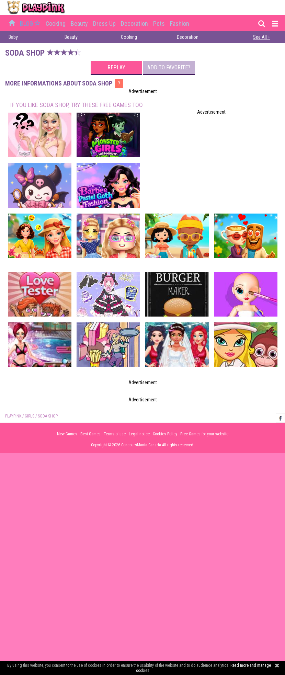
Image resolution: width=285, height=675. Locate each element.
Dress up (104, 23)
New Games (67, 434)
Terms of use (115, 434)
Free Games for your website (204, 434)
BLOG (31, 23)
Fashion (179, 23)
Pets (159, 23)
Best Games (90, 434)
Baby (13, 37)
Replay (116, 67)
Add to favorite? (168, 67)
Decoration (134, 23)
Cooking (56, 23)
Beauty (79, 23)
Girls (29, 416)
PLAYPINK (13, 416)
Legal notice (139, 434)
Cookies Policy (165, 434)
